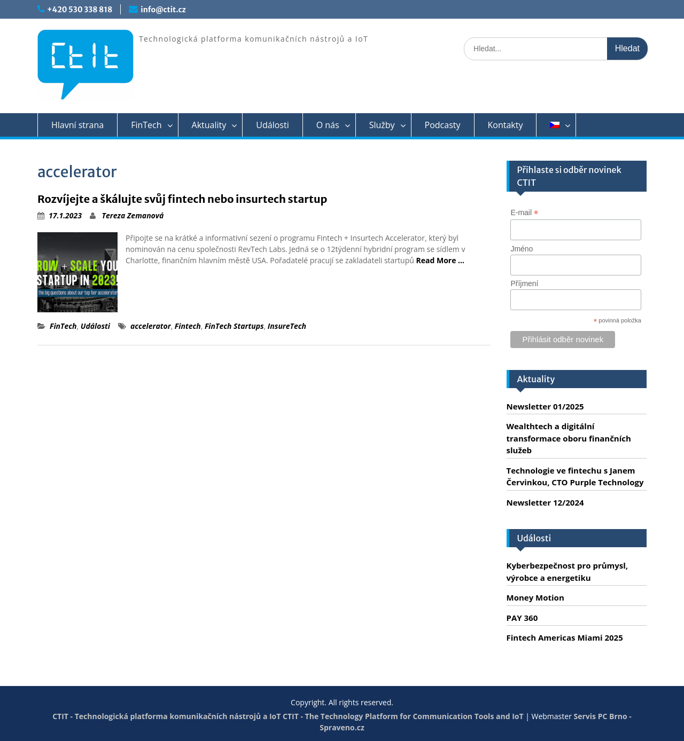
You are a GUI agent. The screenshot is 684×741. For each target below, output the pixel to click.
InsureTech (287, 326)
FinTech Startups (234, 326)
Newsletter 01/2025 (545, 406)
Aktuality (209, 125)
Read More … (440, 260)
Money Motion (535, 597)
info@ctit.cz (163, 9)
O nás (327, 125)
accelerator (150, 326)
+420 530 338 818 (79, 9)
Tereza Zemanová (133, 215)
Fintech (188, 326)
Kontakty (505, 125)
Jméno (521, 249)
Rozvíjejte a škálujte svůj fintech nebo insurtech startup (182, 199)
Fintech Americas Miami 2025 (565, 637)
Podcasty (443, 125)
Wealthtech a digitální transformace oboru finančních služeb (569, 438)
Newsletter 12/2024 (545, 502)
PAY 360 (522, 617)
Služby (382, 125)
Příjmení (524, 283)
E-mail (524, 213)
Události (272, 125)
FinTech (146, 125)
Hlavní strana (77, 125)
